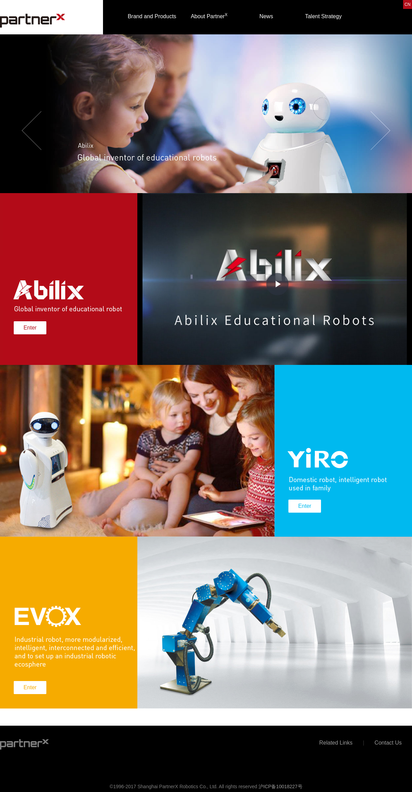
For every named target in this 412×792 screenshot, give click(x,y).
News (266, 16)
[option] (206, 120)
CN (407, 4)
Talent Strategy (323, 16)
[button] (31, 120)
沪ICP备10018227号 (280, 786)
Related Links (336, 743)
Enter (29, 328)
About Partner (209, 15)
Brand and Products (152, 16)
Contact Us (388, 743)
